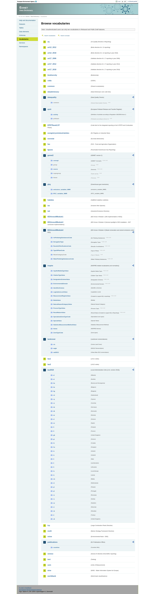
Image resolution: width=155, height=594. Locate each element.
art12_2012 (52, 47)
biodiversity (52, 75)
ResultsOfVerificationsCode (62, 246)
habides (51, 200)
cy (54, 399)
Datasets (22, 24)
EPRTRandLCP (54, 125)
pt (54, 491)
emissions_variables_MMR (62, 189)
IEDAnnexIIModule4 (55, 230)
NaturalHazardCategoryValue (62, 304)
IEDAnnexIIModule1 (55, 217)
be (54, 387)
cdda (49, 81)
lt (53, 467)
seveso (50, 554)
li (53, 463)
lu (53, 471)
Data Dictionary (35, 16)
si (53, 507)
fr (53, 431)
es (54, 423)
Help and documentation (27, 20)
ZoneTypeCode (58, 332)
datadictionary (53, 92)
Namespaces (23, 46)
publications (52, 542)
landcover (52, 339)
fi (53, 427)
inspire (50, 266)
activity (55, 114)
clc (54, 344)
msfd (50, 531)
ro (54, 495)
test (49, 559)
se (54, 503)
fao (49, 144)
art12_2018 (52, 53)
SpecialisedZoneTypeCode (61, 317)
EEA (27, 1)
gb (54, 435)
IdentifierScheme (58, 288)
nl (53, 483)
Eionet (27, 16)
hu (54, 447)
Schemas (22, 35)
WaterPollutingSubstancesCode (63, 259)
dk (54, 411)
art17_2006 (52, 58)
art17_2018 (52, 69)
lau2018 (51, 370)
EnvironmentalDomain (60, 283)
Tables (21, 28)
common (51, 86)
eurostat (51, 139)
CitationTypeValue (59, 275)
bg (54, 391)
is (53, 455)
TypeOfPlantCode (59, 250)
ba (54, 383)
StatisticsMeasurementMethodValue (64, 325)
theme (55, 328)
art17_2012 (52, 64)
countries (56, 547)
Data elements (24, 31)
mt (54, 479)
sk (54, 511)
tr (53, 515)
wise (49, 570)
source (55, 169)
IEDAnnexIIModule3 (55, 222)
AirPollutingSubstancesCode (62, 237)
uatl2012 (56, 352)
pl (53, 487)
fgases (50, 150)
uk (54, 519)
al (53, 375)
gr (54, 439)
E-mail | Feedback (25, 588)
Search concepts (65, 35)
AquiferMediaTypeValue (60, 271)
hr (54, 443)
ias (49, 205)
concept (55, 160)
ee (54, 415)
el (53, 419)
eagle (55, 348)
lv (53, 475)
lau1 (49, 359)
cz (54, 403)
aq (49, 42)
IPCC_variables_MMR (60, 193)
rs (54, 499)
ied (49, 211)
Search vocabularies (49, 35)
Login (119, 1)
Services (22, 43)
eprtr (49, 109)
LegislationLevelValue (60, 292)
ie (53, 451)
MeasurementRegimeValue (61, 296)
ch (54, 395)
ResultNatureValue (59, 312)
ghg (49, 184)
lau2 (49, 364)
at (53, 379)
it (53, 459)
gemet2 (50, 155)
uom (49, 565)
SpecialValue (57, 321)
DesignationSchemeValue (61, 279)
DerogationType (58, 242)
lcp (49, 525)
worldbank (52, 576)
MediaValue (57, 300)
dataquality (52, 97)
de (54, 407)
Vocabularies (24, 39)
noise (50, 536)
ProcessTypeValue (59, 308)
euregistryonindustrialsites (58, 133)
